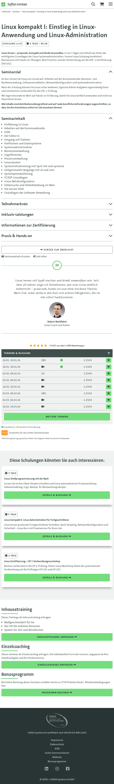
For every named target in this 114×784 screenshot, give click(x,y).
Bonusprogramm (57, 761)
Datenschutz (57, 744)
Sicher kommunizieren (57, 752)
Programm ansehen (57, 692)
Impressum (57, 740)
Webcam (57, 757)
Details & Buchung (57, 495)
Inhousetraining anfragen (57, 637)
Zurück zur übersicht (57, 249)
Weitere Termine (57, 416)
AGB (57, 748)
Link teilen (40, 256)
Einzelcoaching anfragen (57, 664)
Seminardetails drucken (15, 256)
